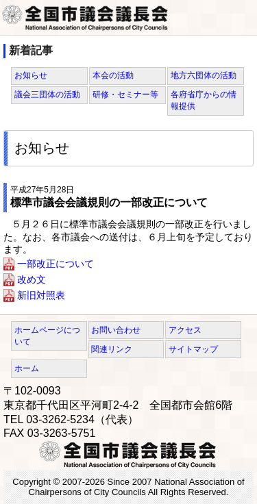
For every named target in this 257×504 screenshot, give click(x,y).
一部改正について (55, 263)
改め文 (31, 279)
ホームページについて (47, 335)
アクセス (185, 330)
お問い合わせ (115, 330)
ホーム (26, 368)
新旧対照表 (41, 295)
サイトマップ (193, 349)
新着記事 (31, 50)
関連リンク (111, 349)
